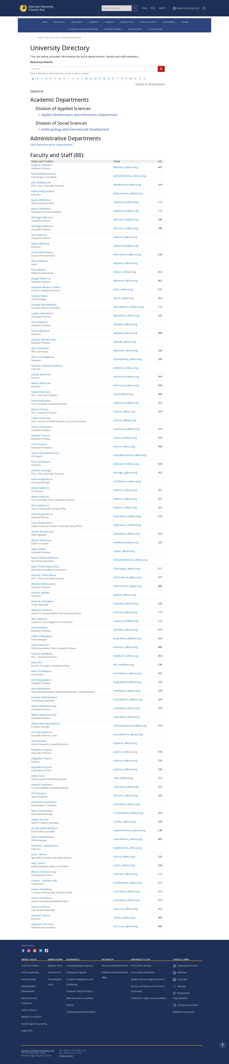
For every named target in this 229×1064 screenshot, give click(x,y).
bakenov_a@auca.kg (125, 490)
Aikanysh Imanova (41, 610)
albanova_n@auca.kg (125, 280)
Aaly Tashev (38, 863)
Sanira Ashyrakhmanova (45, 453)
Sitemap (179, 986)
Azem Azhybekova (41, 479)
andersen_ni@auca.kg (125, 368)
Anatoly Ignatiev (40, 592)
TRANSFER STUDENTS (113, 29)
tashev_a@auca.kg (124, 865)
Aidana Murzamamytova (45, 723)
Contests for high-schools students (148, 998)
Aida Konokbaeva (41, 671)
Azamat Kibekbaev (42, 653)
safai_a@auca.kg (122, 778)
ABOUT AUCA (59, 22)
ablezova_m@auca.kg (125, 219)
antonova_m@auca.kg (126, 376)
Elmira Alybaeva (40, 330)
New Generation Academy (79, 998)
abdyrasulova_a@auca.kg (127, 193)
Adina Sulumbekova (42, 837)
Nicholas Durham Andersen (47, 365)
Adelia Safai (38, 775)
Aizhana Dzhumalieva (43, 575)
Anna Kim (36, 662)
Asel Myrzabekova (41, 732)
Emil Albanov (38, 269)
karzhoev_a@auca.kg (125, 647)
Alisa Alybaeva (39, 322)
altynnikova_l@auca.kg (126, 315)
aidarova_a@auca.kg (125, 237)
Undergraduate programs (79, 965)
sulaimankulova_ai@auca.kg (129, 830)
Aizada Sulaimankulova (44, 828)
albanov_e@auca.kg (124, 272)
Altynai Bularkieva (41, 540)
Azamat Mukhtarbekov (44, 697)
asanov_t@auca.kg (124, 446)
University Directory (71, 37)
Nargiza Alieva (39, 296)
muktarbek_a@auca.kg (126, 708)
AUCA (40, 37)
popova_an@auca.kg (125, 751)
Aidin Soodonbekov (42, 810)
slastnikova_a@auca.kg (126, 804)
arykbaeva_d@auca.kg (126, 402)
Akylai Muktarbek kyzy (43, 706)
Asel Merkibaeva (40, 688)
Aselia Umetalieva (41, 889)
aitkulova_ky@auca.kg (125, 245)
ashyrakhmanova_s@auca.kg (130, 455)
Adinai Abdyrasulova (42, 191)
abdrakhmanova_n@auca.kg (129, 176)
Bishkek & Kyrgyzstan (183, 1011)
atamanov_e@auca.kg (126, 463)
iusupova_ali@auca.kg (125, 621)
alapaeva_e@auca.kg (125, 263)
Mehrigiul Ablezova (42, 217)
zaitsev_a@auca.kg (124, 917)
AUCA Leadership (30, 972)
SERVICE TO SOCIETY (148, 22)
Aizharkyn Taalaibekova (44, 845)
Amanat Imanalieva (42, 601)
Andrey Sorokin (40, 819)
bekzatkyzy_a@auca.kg (126, 533)
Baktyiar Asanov (40, 435)
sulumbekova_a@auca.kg (127, 839)
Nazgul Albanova (41, 278)
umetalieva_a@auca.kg (126, 891)
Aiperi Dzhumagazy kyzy (45, 566)
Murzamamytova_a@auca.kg (130, 725)
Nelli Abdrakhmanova (43, 173)
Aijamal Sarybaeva (41, 784)
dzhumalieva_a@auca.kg (127, 577)
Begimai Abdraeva (41, 165)
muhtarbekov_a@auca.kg (127, 699)
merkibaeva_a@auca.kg (126, 690)
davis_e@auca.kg (123, 289)
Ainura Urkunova (40, 906)
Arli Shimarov (38, 793)
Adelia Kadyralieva (41, 636)
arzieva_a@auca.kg (124, 411)
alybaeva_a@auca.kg (125, 324)
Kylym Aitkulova (40, 243)
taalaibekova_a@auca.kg (127, 847)
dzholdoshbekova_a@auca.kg (130, 559)
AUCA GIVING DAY (156, 29)
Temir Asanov (39, 444)
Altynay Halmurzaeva (43, 584)
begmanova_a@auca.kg (127, 516)
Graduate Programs (76, 972)
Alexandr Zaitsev (40, 915)
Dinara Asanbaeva (41, 426)
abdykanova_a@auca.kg (127, 184)
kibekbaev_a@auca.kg (125, 655)
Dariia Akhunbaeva (42, 252)
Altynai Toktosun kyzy (43, 871)
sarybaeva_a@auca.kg (126, 786)
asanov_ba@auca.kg (125, 437)
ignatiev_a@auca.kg (124, 594)
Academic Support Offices (79, 991)
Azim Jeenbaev (39, 627)
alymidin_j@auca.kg (124, 341)
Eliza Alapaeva (39, 261)
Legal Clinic (27, 1030)
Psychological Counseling (34, 1023)
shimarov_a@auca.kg (125, 795)
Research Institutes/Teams (115, 965)
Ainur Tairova (38, 854)
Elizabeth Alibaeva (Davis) (46, 287)
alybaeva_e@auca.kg (125, 333)
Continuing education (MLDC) (81, 1011)
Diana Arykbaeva (41, 400)
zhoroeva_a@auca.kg (125, 926)
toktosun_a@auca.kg (125, 874)
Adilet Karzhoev (40, 645)
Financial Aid (54, 972)
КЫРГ (162, 8)
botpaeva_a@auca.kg (125, 603)
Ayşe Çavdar (38, 549)
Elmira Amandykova (42, 357)
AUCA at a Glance (30, 965)
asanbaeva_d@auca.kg (126, 429)
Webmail (179, 972)
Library (70, 1004)
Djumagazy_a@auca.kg (126, 568)
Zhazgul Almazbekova (43, 304)
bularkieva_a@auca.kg (126, 542)
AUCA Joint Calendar (141, 965)
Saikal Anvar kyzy (41, 392)
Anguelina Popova (41, 749)
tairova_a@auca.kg (124, 856)
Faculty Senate (28, 979)
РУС (153, 8)
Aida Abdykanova (41, 182)
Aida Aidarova (39, 234)
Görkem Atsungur (41, 470)
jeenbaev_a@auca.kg (125, 629)
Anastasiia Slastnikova (44, 802)
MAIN (45, 22)
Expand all (36, 91)
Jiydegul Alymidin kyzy (43, 339)
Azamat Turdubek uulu (44, 880)
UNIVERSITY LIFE (126, 22)
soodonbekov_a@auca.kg (128, 813)
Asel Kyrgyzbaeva (41, 679)
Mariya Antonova (41, 374)
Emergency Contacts (185, 1004)
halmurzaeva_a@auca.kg (127, 586)
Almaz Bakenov (40, 488)
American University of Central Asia (37, 1050)
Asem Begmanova (42, 514)
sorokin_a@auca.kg (124, 821)
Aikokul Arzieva (39, 409)
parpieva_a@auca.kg (125, 743)
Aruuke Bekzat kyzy (42, 531)
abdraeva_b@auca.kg (125, 167)
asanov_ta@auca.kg (124, 420)
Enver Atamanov (40, 461)
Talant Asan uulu (40, 418)
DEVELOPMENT (169, 22)
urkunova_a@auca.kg (125, 908)
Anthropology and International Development (75, 129)
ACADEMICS (93, 22)
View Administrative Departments (51, 144)
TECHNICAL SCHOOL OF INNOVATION (83, 29)
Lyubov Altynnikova (42, 313)
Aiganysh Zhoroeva (42, 924)
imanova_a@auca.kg (125, 612)
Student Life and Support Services (148, 979)
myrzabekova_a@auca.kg (127, 734)
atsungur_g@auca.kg (125, 472)
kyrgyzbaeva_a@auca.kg (127, 682)
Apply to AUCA (55, 965)
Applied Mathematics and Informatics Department (79, 115)
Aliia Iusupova (39, 618)
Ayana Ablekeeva (41, 200)
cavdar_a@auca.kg (124, 551)
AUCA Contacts (29, 1010)
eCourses (180, 979)
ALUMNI (185, 22)
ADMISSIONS (76, 22)
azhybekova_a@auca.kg (127, 481)
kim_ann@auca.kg (123, 664)
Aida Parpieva (39, 741)
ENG (144, 8)
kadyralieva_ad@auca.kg (127, 638)
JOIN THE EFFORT (135, 29)
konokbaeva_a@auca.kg (127, 673)
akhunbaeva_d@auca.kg (127, 254)
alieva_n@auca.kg (123, 298)
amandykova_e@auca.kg (127, 359)
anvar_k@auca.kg (123, 394)
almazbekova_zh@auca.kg (128, 306)
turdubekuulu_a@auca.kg (127, 882)
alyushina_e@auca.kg (125, 350)
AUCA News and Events (142, 972)
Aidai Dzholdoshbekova (44, 557)
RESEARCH (109, 22)
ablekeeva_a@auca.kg (126, 202)
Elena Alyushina (40, 348)
